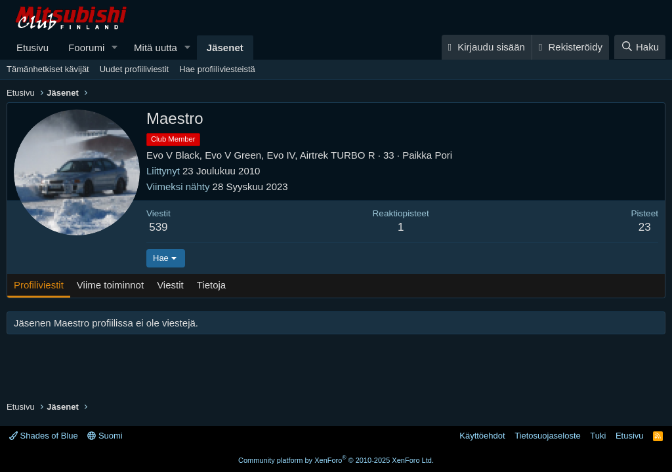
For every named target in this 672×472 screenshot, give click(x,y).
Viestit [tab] (170, 284)
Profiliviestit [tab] (39, 284)
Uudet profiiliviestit (134, 69)
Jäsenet (225, 47)
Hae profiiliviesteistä (217, 69)
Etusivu (32, 47)
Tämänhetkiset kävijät (48, 69)
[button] (115, 47)
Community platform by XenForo (336, 460)
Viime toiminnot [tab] (110, 284)
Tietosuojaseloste (547, 436)
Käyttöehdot (482, 436)
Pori (443, 155)
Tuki (598, 436)
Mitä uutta (155, 47)
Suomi (104, 436)
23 (645, 227)
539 (158, 227)
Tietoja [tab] (211, 284)
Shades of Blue (43, 436)
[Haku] (639, 47)
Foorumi (86, 47)
